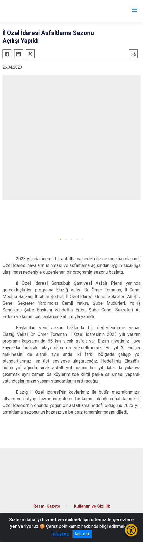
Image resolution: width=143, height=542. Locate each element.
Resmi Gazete (46, 506)
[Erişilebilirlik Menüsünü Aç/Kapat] (131, 530)
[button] (60, 239)
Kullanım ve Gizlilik (92, 506)
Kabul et (82, 534)
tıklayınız (60, 533)
